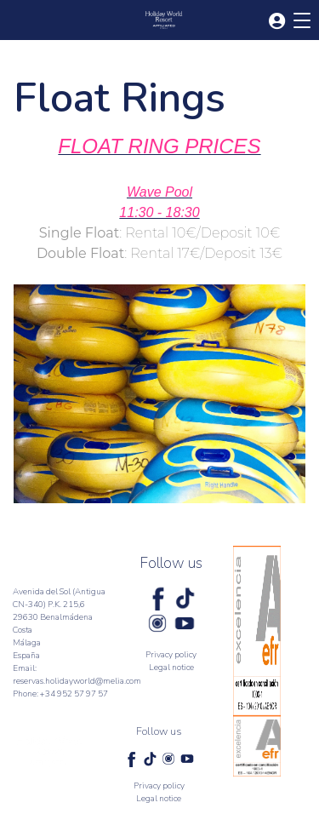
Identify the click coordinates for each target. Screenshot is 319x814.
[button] (277, 21)
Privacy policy (171, 655)
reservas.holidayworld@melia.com (77, 681)
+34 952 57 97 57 (74, 694)
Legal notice (171, 668)
